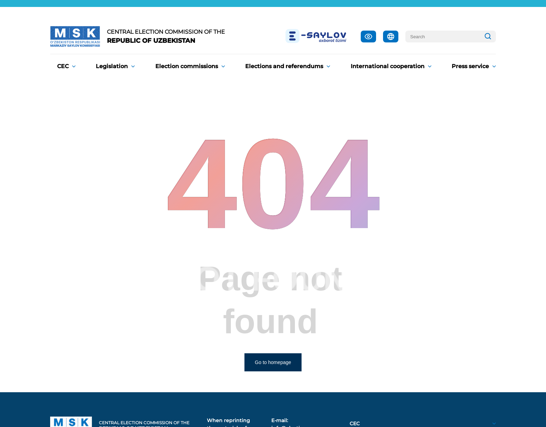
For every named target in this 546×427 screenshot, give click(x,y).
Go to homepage (273, 362)
